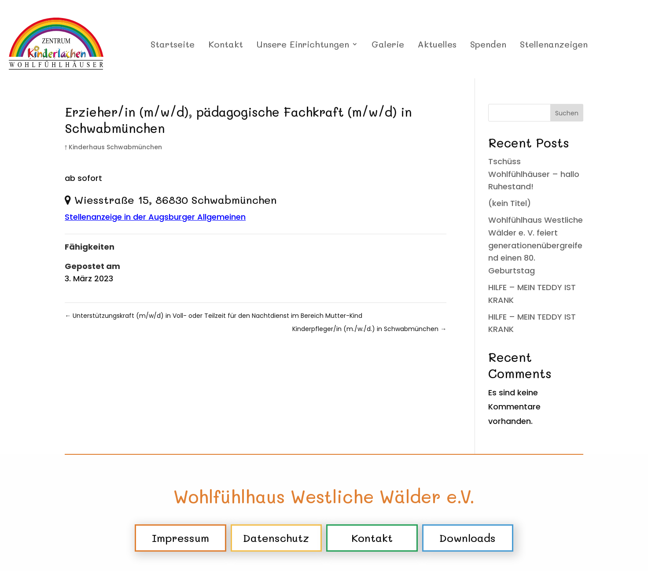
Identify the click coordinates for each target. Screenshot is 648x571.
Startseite (173, 45)
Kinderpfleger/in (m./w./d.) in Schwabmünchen (369, 328)
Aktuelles (437, 45)
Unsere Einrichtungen (303, 45)
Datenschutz (276, 538)
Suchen (566, 113)
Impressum (180, 538)
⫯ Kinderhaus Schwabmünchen (113, 147)
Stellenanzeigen (554, 45)
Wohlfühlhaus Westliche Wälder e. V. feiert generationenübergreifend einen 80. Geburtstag (535, 245)
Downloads (467, 538)
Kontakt (225, 45)
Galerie (388, 45)
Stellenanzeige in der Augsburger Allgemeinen (155, 216)
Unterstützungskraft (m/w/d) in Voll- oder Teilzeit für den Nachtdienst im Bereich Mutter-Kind (213, 315)
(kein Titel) (509, 203)
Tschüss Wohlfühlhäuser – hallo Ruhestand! (533, 174)
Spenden (488, 45)
